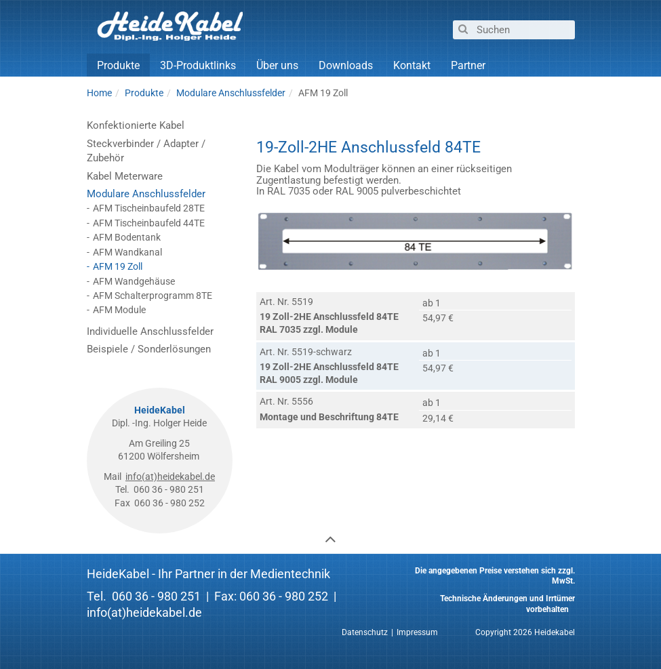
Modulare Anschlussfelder (146, 194)
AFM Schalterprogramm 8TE (152, 295)
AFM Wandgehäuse (134, 281)
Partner (468, 65)
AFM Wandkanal (127, 252)
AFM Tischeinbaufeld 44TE (149, 223)
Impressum (417, 632)
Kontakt (411, 65)
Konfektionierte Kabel (135, 125)
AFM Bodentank (127, 237)
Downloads (346, 65)
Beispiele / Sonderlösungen (149, 349)
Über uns (277, 65)
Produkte (118, 65)
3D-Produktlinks (198, 65)
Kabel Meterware (125, 176)
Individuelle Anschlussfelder (150, 331)
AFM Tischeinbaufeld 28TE (149, 208)
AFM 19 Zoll (117, 266)
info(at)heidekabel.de (170, 476)
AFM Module (119, 309)
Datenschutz (365, 632)
